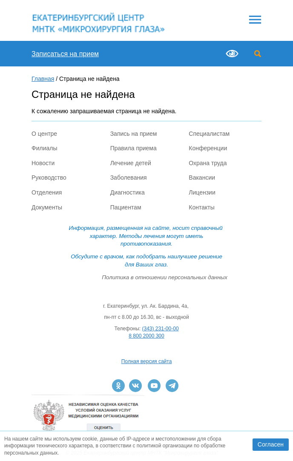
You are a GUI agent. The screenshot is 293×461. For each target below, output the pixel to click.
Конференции (208, 148)
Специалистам (209, 133)
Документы (47, 207)
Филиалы (44, 148)
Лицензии (202, 192)
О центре (44, 133)
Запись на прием (133, 133)
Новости (43, 163)
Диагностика (127, 192)
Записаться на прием (65, 53)
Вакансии (202, 177)
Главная (43, 78)
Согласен (271, 444)
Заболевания (128, 177)
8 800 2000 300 (146, 336)
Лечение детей (130, 163)
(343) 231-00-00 (160, 329)
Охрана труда (208, 163)
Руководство (49, 177)
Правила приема (133, 148)
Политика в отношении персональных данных (164, 277)
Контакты (201, 207)
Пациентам (125, 207)
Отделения (47, 192)
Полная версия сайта (146, 361)
